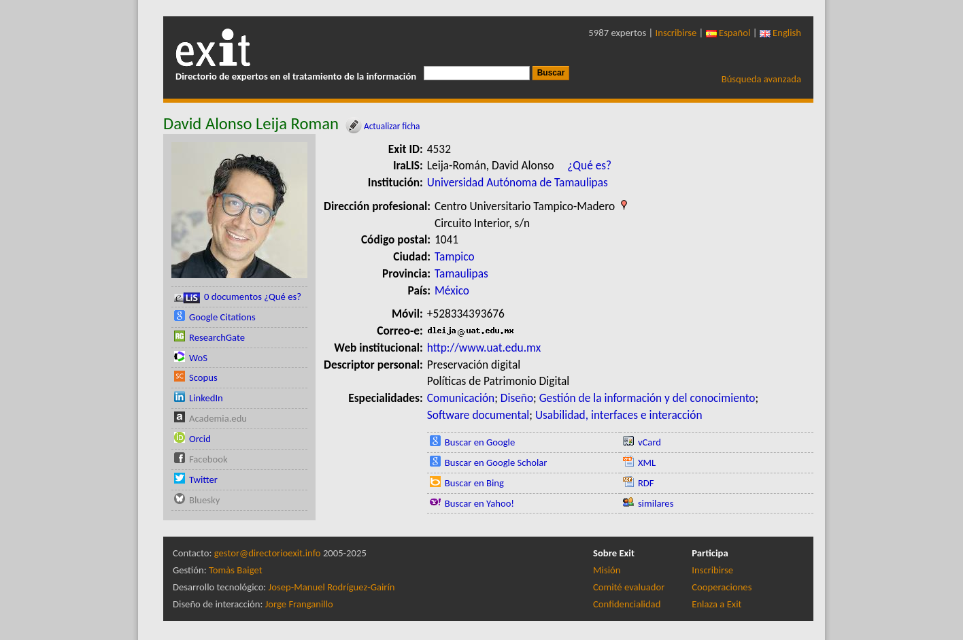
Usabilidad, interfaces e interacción (619, 414)
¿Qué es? (589, 165)
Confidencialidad (626, 604)
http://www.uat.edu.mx (484, 347)
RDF (646, 483)
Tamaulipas (461, 273)
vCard (649, 442)
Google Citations (222, 317)
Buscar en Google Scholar (496, 462)
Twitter (203, 479)
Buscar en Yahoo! (479, 503)
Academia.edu (218, 418)
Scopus (203, 377)
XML (647, 462)
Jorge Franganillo (299, 604)
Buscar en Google (480, 442)
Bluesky (204, 500)
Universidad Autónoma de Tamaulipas (517, 182)
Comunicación (460, 397)
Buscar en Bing (474, 483)
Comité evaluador (628, 587)
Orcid (200, 439)
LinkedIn (206, 398)
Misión (606, 570)
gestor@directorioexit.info (267, 553)
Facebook (208, 459)
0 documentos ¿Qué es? (237, 296)
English (780, 33)
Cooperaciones (721, 587)
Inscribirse (676, 33)
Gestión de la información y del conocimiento (647, 397)
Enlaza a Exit (716, 604)
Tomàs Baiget (236, 570)
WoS (198, 358)
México (452, 290)
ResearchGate (217, 337)
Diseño (517, 397)
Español (728, 33)
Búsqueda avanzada (761, 79)
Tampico (455, 256)
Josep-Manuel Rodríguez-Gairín (332, 587)
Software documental (478, 414)
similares (656, 503)
